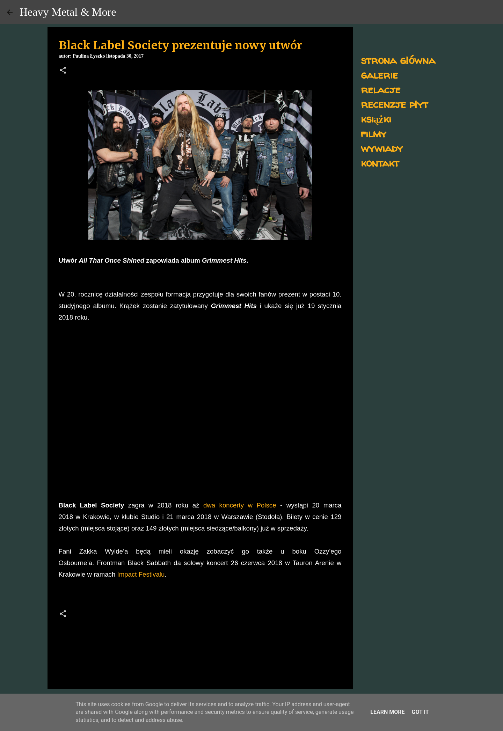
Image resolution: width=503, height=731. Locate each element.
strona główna (398, 60)
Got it (420, 712)
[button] (63, 71)
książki (376, 118)
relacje (380, 89)
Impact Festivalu (140, 574)
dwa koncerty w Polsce (239, 505)
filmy (373, 133)
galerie (379, 74)
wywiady (382, 148)
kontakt (380, 162)
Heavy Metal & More (68, 12)
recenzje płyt (394, 104)
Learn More (387, 712)
